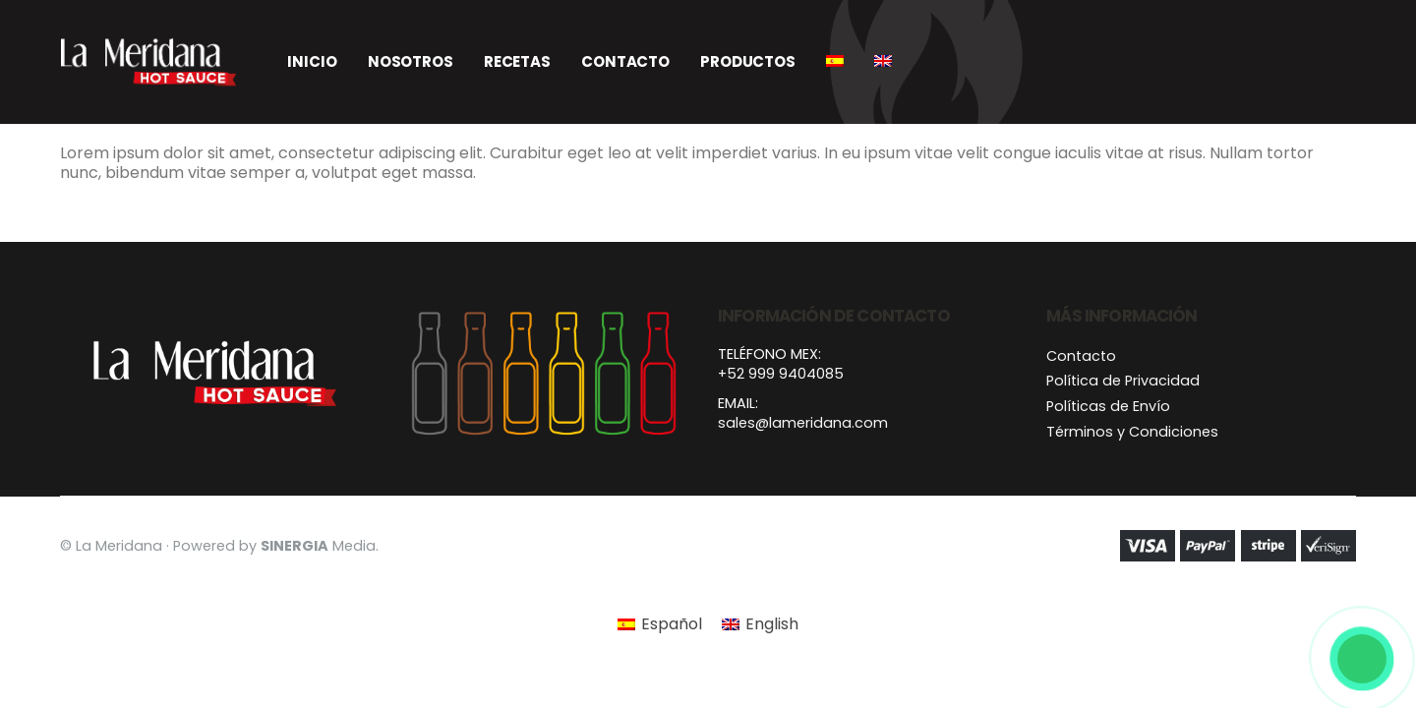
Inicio (311, 61)
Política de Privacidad (1123, 380)
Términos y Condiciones (1132, 432)
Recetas (517, 61)
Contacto (625, 61)
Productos (748, 61)
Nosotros (410, 61)
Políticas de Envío (1108, 406)
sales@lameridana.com (803, 423)
